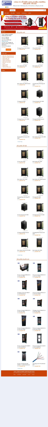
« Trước (18, 141)
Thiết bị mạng (5, 65)
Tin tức (29, 374)
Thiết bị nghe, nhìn (6, 58)
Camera (4, 63)
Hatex (15, 374)
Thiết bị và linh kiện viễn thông (8, 57)
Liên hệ (8, 49)
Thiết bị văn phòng (6, 59)
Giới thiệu (19, 374)
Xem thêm (4, 47)
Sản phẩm (24, 374)
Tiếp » (21, 141)
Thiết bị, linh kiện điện (7, 60)
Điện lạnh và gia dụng (6, 62)
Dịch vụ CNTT (5, 64)
